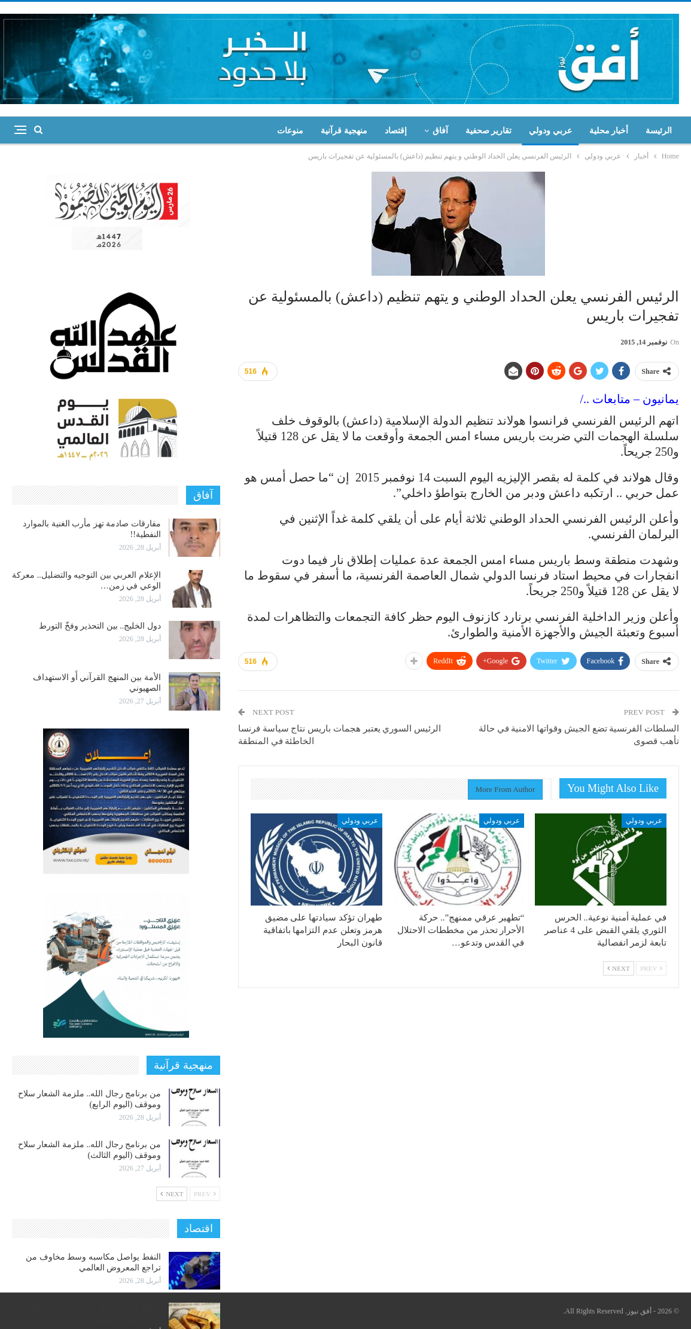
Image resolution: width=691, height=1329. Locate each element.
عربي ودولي (550, 130)
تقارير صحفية (488, 130)
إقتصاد (396, 130)
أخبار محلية (609, 130)
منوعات (290, 130)
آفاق (440, 130)
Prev (651, 968)
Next (618, 968)
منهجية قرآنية (344, 130)
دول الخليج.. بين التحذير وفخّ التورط (100, 625)
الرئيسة (659, 130)
